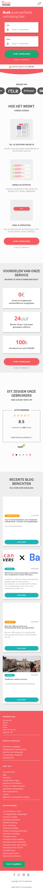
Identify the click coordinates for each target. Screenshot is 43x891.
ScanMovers (6, 3)
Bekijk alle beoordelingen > (21, 437)
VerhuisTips (10, 622)
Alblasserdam (7, 720)
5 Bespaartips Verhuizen (12, 755)
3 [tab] (23, 455)
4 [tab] (27, 455)
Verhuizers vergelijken (11, 746)
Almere (5, 727)
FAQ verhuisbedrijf (10, 791)
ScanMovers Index (12, 516)
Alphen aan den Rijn (9, 730)
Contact (6, 794)
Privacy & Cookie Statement (14, 786)
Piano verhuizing (9, 825)
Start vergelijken (21, 54)
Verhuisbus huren (9, 836)
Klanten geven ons (21, 66)
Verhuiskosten (8, 758)
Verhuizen (9, 569)
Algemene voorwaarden (12, 783)
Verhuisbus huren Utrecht (13, 847)
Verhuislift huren (9, 850)
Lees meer (21, 542)
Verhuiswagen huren (11, 853)
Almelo (5, 725)
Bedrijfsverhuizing (10, 822)
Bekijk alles (7, 732)
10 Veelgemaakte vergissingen (15, 814)
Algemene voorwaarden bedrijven (16, 797)
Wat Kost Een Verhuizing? (13, 752)
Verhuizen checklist (10, 817)
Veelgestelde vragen (11, 780)
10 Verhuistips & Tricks (12, 811)
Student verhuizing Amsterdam (15, 831)
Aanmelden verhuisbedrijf (13, 789)
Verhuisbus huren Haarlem (13, 839)
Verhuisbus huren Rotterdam (14, 842)
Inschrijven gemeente (11, 819)
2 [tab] (20, 455)
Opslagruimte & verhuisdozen (14, 749)
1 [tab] (16, 455)
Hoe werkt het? (9, 772)
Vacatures (7, 777)
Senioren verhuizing (10, 828)
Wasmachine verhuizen (12, 856)
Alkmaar (5, 723)
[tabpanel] (21, 429)
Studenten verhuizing (11, 833)
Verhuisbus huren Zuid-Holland (15, 845)
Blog (4, 775)
